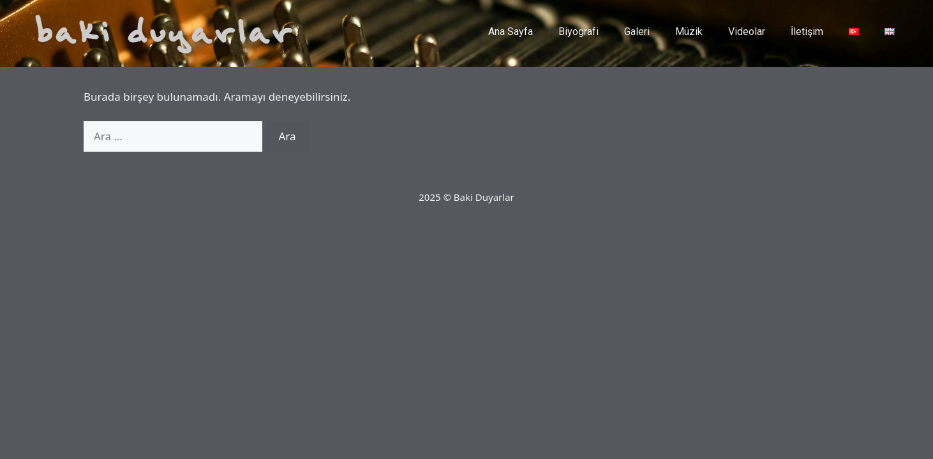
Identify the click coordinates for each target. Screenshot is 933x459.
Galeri (637, 32)
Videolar (746, 32)
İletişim (807, 32)
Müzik (689, 32)
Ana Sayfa (510, 32)
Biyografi (578, 32)
